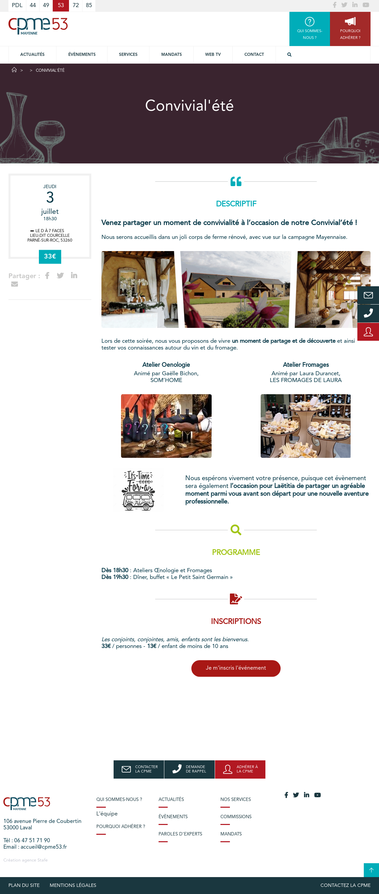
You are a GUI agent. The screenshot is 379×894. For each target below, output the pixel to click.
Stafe (43, 860)
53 (61, 5)
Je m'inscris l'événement (236, 668)
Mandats (171, 55)
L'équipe (107, 814)
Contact (254, 55)
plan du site (24, 885)
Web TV (213, 55)
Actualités (32, 55)
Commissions (236, 817)
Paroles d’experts (180, 834)
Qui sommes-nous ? (119, 800)
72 (76, 5)
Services (128, 55)
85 (89, 5)
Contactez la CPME (346, 885)
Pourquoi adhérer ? (120, 827)
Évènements (82, 55)
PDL (17, 5)
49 (46, 5)
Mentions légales (73, 885)
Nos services (235, 800)
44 (33, 5)
